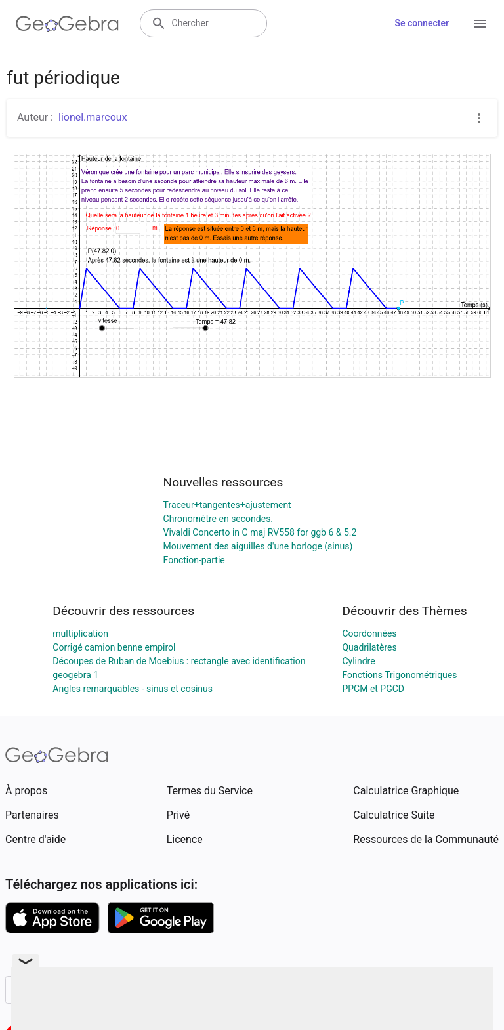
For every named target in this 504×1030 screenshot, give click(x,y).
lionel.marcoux (92, 117)
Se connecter (421, 23)
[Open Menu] (480, 24)
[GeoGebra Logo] (67, 24)
